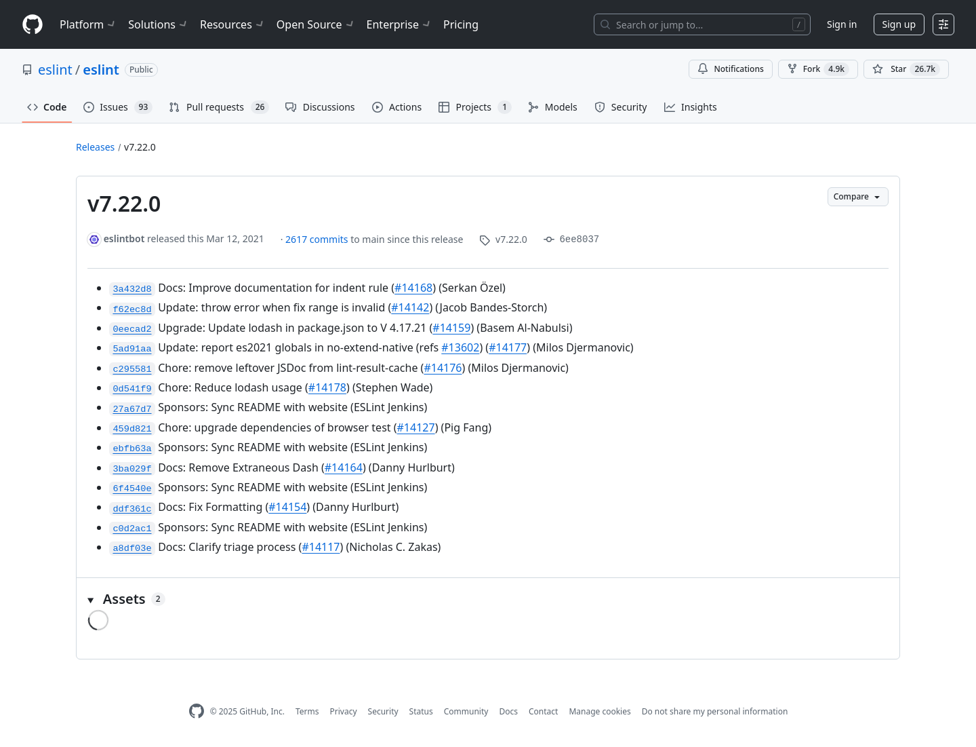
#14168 (413, 287)
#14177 (508, 347)
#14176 (443, 367)
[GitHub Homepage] (196, 711)
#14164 (344, 467)
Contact (543, 711)
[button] (488, 599)
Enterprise (399, 24)
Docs (508, 711)
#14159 (451, 327)
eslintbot (124, 238)
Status (421, 711)
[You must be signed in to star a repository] (906, 69)
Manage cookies (599, 711)
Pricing (461, 24)
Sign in (842, 24)
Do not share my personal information (715, 711)
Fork (818, 69)
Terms (307, 711)
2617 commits (317, 239)
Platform (88, 24)
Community (466, 711)
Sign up (899, 24)
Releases (95, 146)
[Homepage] (32, 25)
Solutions (158, 24)
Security (383, 711)
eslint (55, 69)
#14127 (416, 427)
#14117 (321, 546)
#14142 (410, 307)
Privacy (343, 711)
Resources (233, 24)
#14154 (287, 506)
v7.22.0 (140, 146)
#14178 (327, 387)
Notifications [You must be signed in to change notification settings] (730, 69)
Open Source (316, 24)
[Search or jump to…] (702, 24)
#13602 (460, 347)
